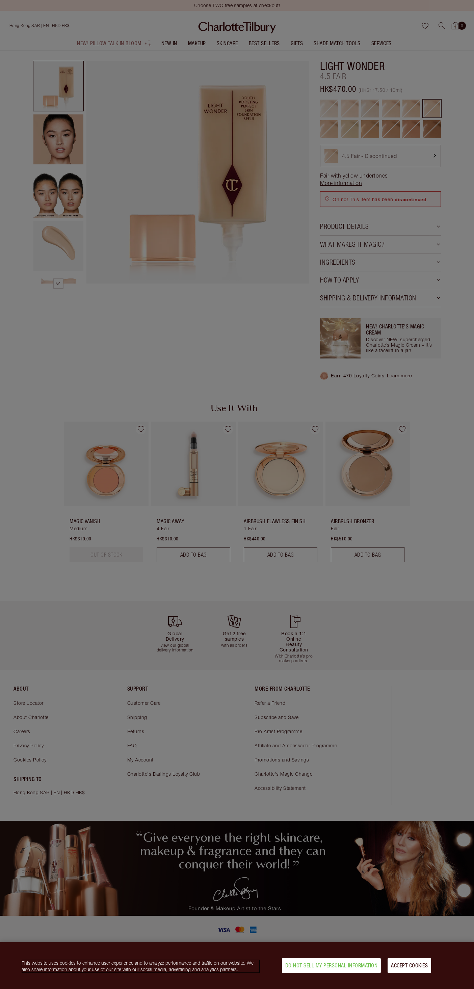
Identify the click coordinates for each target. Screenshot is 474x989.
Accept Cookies (409, 968)
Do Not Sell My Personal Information (331, 968)
